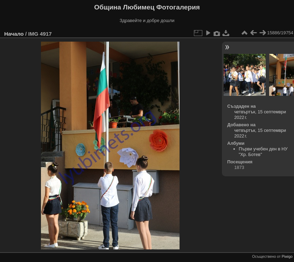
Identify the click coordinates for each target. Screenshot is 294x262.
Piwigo (287, 256)
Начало (14, 34)
